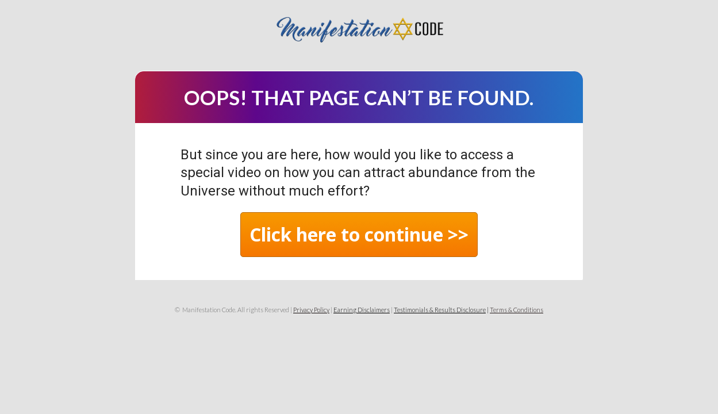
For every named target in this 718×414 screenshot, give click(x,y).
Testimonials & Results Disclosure (440, 309)
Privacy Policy (311, 309)
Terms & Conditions (516, 309)
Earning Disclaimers (361, 309)
